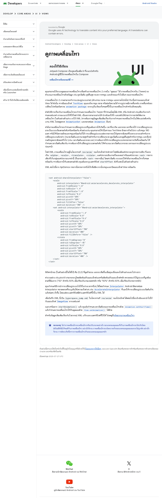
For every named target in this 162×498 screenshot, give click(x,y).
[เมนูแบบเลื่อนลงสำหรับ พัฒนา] (84, 3)
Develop (8, 13)
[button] (16, 24)
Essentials (33, 3)
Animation (100, 121)
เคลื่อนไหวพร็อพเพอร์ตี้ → (61, 79)
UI (36, 13)
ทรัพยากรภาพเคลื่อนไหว (123, 315)
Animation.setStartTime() (138, 307)
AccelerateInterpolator (107, 289)
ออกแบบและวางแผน (57, 3)
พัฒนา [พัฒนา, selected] (78, 3)
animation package (76, 106)
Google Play (96, 3)
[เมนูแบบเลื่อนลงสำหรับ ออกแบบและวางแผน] (68, 3)
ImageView (62, 301)
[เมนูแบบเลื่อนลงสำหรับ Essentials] (41, 3)
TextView (78, 103)
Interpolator (117, 286)
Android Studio (149, 3)
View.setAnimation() (94, 310)
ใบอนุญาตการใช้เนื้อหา (93, 349)
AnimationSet (73, 121)
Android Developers (53, 44)
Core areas (24, 13)
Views (45, 13)
